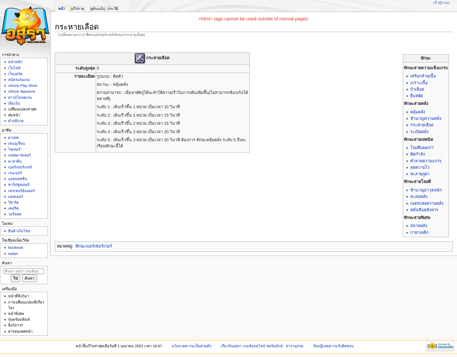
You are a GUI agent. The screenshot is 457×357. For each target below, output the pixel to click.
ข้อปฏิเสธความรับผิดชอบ (333, 346)
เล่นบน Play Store (22, 85)
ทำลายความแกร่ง (425, 161)
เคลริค (13, 208)
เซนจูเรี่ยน (16, 143)
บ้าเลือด (417, 89)
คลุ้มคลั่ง (417, 112)
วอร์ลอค (14, 214)
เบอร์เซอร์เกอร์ (20, 167)
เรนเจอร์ (15, 173)
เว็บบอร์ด (15, 74)
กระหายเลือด (422, 125)
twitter (13, 254)
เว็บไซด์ (14, 68)
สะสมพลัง (418, 196)
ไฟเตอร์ (14, 149)
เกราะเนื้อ (419, 83)
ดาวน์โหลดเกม (20, 97)
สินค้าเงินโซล (19, 231)
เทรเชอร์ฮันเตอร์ (21, 191)
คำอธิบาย (16, 121)
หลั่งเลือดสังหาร (424, 210)
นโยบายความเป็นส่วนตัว (191, 346)
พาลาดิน (15, 161)
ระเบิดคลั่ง (419, 132)
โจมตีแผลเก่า (422, 147)
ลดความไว (419, 167)
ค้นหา (7, 263)
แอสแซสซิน (17, 179)
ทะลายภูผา (419, 174)
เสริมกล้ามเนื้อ (423, 76)
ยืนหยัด (416, 96)
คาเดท (13, 138)
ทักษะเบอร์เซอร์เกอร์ (93, 246)
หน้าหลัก (15, 62)
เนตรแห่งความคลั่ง (426, 203)
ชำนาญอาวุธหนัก (426, 190)
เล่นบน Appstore (21, 91)
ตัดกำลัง (417, 154)
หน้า (61, 9)
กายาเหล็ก (419, 232)
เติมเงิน (14, 103)
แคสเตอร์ (15, 197)
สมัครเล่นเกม (19, 80)
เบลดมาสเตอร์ (19, 155)
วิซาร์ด (13, 202)
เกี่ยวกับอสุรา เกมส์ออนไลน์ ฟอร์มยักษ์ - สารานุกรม (262, 346)
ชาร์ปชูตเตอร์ (19, 185)
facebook (15, 247)
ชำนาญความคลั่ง (425, 118)
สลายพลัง (418, 226)
